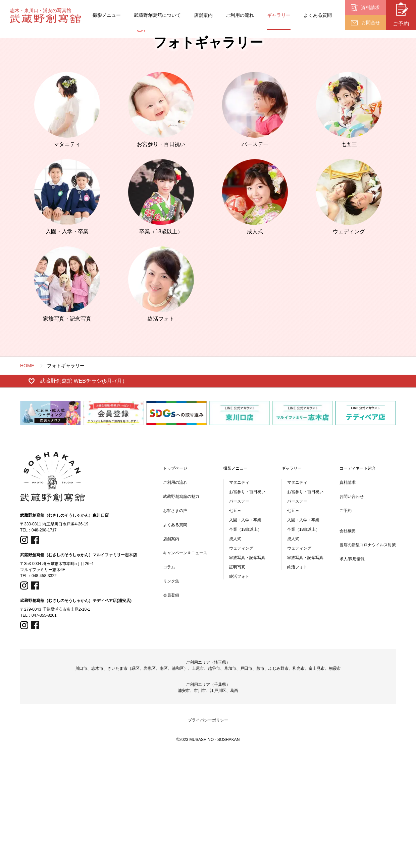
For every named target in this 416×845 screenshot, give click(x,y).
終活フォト (239, 665)
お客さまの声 (175, 600)
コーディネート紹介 (358, 557)
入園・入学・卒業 (245, 609)
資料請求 (348, 571)
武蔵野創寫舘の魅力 (181, 585)
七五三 (235, 600)
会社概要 (348, 620)
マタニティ (239, 571)
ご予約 (346, 600)
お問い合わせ (352, 585)
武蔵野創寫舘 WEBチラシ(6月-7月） (83, 470)
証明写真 (237, 656)
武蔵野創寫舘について (157, 15)
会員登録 (171, 684)
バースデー (239, 590)
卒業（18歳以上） (245, 618)
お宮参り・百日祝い (247, 581)
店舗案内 (203, 15)
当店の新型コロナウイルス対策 (368, 634)
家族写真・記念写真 (247, 647)
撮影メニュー (107, 15)
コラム (169, 656)
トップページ (175, 557)
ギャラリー (279, 15)
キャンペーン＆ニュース (185, 642)
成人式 (235, 628)
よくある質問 (318, 15)
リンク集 (171, 670)
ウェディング (241, 637)
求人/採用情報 (352, 648)
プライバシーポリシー (208, 809)
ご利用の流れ (240, 15)
